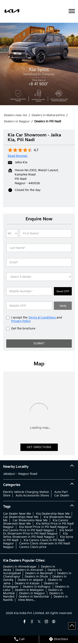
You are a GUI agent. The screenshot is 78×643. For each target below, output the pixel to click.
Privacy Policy (21, 321)
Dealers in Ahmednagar (20, 566)
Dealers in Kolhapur (37, 586)
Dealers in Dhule (36, 576)
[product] (39, 277)
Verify (62, 305)
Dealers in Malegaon (29, 590)
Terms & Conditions (42, 317)
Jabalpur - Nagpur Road (20, 474)
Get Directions (39, 447)
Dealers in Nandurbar (34, 596)
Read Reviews (17, 156)
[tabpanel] (39, 64)
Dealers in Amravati (29, 570)
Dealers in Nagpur (32, 593)
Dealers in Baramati (39, 573)
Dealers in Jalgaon (30, 580)
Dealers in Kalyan (27, 583)
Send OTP (62, 291)
